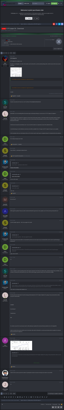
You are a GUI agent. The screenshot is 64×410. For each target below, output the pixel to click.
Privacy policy (54, 404)
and (16, 95)
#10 (62, 208)
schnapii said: (14, 162)
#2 (62, 100)
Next (14, 53)
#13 (62, 244)
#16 (62, 280)
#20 (62, 382)
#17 (62, 293)
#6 (62, 159)
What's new (26, 3)
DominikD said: (15, 185)
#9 (62, 197)
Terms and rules (48, 404)
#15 (62, 268)
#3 (62, 111)
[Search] (39, 3)
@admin (12, 167)
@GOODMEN (16, 167)
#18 (62, 338)
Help (59, 404)
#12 (62, 232)
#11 (62, 220)
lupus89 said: (14, 352)
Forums (20, 3)
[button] (23, 3)
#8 (62, 183)
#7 (62, 171)
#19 (62, 370)
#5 (62, 148)
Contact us (42, 404)
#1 (62, 56)
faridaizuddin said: (16, 174)
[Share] (60, 56)
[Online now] (5, 61)
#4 (62, 136)
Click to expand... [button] (37, 362)
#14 (62, 257)
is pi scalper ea (14, 30)
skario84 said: (15, 283)
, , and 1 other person (21, 155)
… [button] (8, 53)
